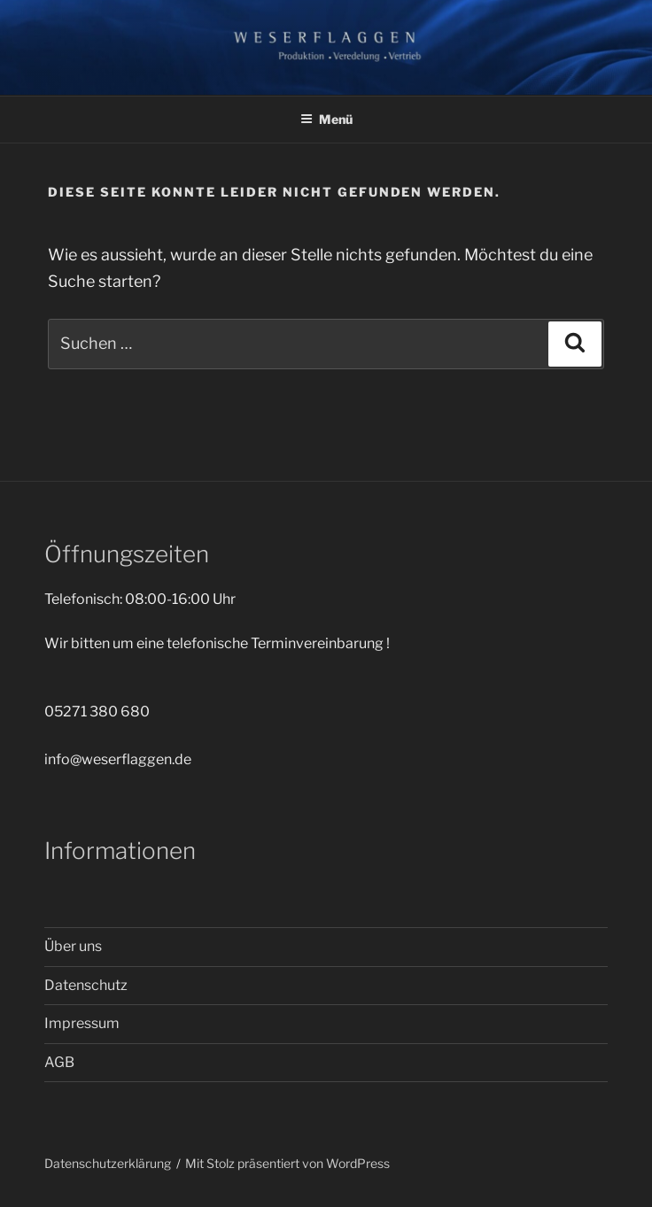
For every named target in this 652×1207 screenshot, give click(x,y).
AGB (59, 1062)
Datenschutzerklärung (107, 1163)
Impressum (82, 1023)
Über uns (73, 946)
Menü (326, 119)
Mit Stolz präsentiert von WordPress (287, 1163)
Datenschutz (86, 985)
